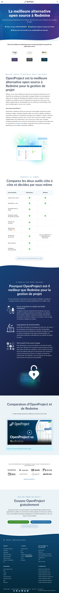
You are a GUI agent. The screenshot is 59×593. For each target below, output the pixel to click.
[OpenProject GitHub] (14, 591)
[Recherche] (57, 1)
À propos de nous (24, 548)
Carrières (23, 556)
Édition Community (7, 556)
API (39, 559)
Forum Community (7, 576)
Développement (41, 557)
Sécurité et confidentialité (8, 560)
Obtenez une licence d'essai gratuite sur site (41, 521)
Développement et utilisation (43, 546)
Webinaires (5, 582)
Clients (22, 552)
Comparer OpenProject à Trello (44, 574)
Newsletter (23, 560)
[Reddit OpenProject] (25, 591)
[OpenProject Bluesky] (28, 591)
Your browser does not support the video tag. (29, 432)
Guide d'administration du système (45, 555)
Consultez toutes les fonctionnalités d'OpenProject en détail (29, 258)
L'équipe (23, 546)
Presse (22, 558)
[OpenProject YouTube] (22, 591)
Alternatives (8, 540)
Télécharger (40, 552)
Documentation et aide (7, 569)
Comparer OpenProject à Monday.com (45, 576)
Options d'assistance (7, 554)
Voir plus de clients (29, 479)
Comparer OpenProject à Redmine (45, 582)
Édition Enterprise (6, 558)
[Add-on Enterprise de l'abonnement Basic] (14, 230)
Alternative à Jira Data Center (44, 569)
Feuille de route (41, 550)
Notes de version (41, 561)
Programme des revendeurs (26, 554)
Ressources (6, 566)
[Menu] (2, 2)
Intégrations (5, 552)
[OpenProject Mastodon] (17, 591)
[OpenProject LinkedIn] (20, 591)
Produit (5, 546)
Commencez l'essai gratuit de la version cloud (18, 521)
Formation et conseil (7, 578)
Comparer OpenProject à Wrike (44, 578)
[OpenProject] (4, 540)
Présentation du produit (8, 548)
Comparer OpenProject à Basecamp (45, 580)
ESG (22, 550)
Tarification (5, 550)
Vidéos (4, 574)
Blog (4, 580)
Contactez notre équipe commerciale (29, 526)
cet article (17, 123)
